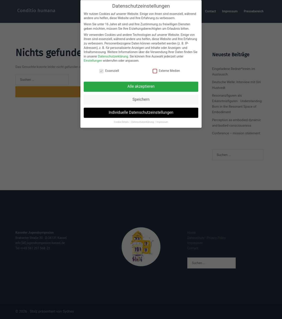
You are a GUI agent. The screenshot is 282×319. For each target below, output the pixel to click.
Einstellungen (93, 56)
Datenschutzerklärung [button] (142, 117)
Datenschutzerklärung (113, 52)
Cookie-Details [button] (121, 117)
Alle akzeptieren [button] (141, 82)
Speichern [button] (140, 95)
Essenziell (109, 67)
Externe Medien (166, 67)
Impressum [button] (162, 117)
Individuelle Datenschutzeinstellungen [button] (141, 108)
